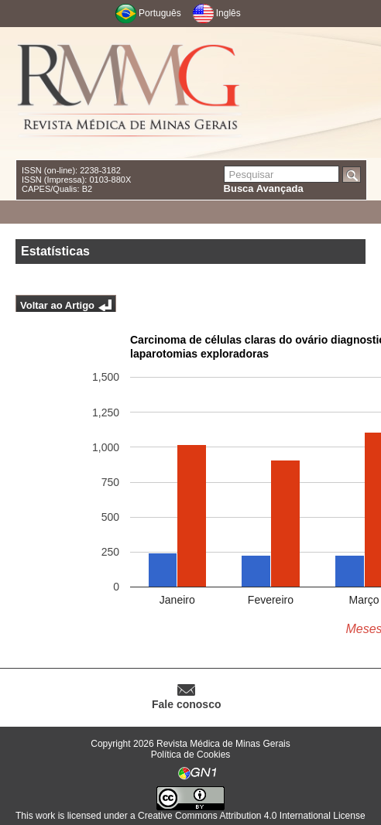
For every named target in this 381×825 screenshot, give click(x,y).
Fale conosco (186, 704)
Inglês (228, 13)
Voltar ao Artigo (57, 305)
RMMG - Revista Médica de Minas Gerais (129, 93)
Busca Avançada (264, 188)
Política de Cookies (191, 754)
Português (160, 13)
